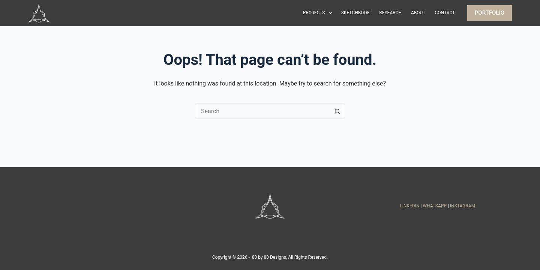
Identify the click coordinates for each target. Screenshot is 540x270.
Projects (319, 13)
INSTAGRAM (462, 205)
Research (390, 12)
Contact (445, 12)
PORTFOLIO (489, 12)
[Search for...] (262, 111)
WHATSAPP (435, 205)
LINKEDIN (409, 205)
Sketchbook (355, 12)
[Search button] (337, 111)
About (418, 12)
